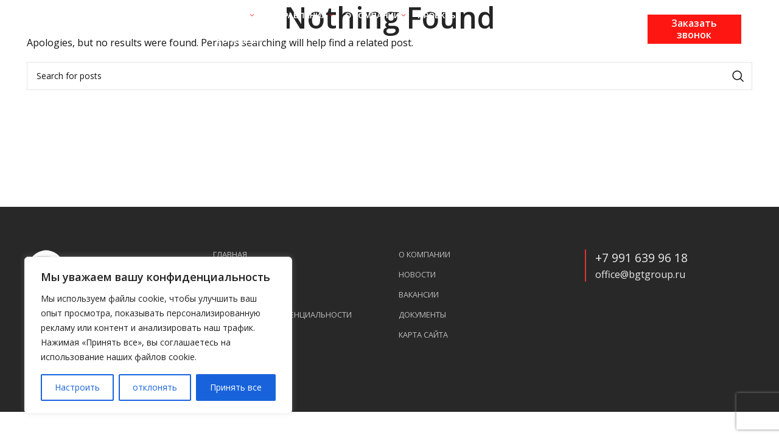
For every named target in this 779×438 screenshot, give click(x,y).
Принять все (236, 387)
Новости (417, 274)
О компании (424, 254)
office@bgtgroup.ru (640, 274)
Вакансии (419, 295)
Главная (230, 254)
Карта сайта (423, 335)
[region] (158, 335)
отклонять (155, 387)
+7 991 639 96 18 (641, 257)
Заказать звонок (694, 28)
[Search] (389, 76)
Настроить (77, 387)
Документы (422, 315)
